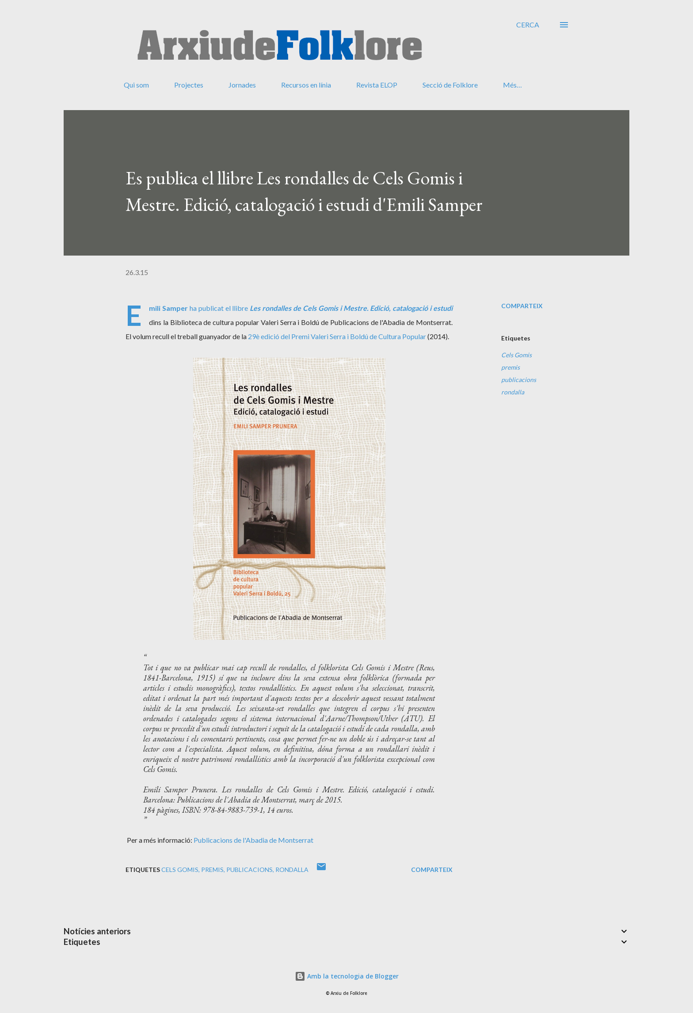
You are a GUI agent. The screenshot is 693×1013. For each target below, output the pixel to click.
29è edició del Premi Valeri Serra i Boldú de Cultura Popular (337, 336)
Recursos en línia (306, 84)
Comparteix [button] (522, 306)
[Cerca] (527, 24)
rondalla (512, 392)
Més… (512, 84)
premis (510, 367)
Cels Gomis (516, 355)
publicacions (518, 379)
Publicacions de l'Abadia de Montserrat (253, 840)
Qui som (136, 84)
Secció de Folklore (450, 84)
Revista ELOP (376, 84)
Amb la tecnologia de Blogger (347, 976)
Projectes (188, 84)
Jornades (242, 84)
